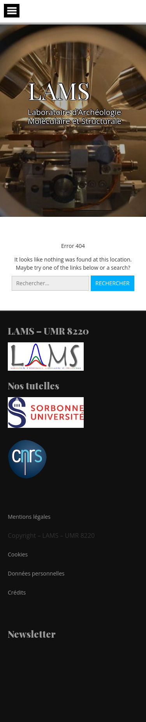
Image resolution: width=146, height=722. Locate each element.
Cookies (18, 554)
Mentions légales (29, 516)
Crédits (17, 592)
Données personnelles (36, 573)
